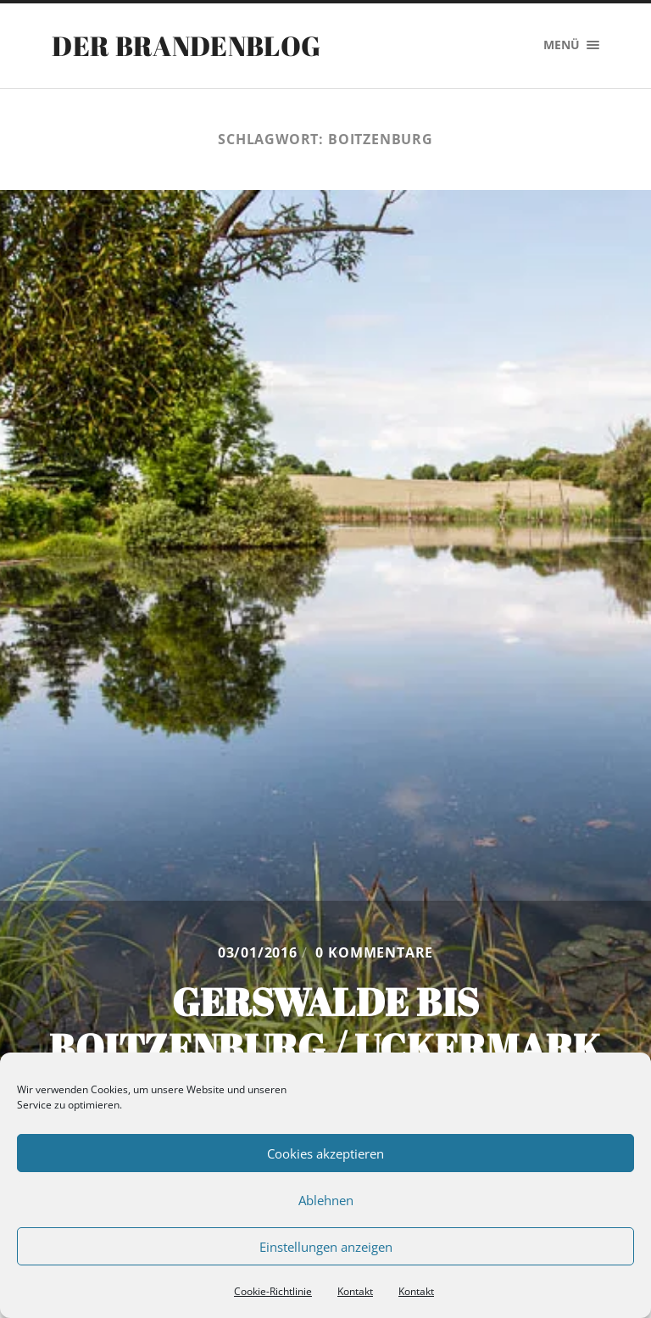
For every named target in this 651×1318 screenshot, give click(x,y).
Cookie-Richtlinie (273, 1291)
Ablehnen (325, 1200)
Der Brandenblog (186, 45)
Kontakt (355, 1291)
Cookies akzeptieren (325, 1153)
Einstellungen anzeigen (325, 1246)
